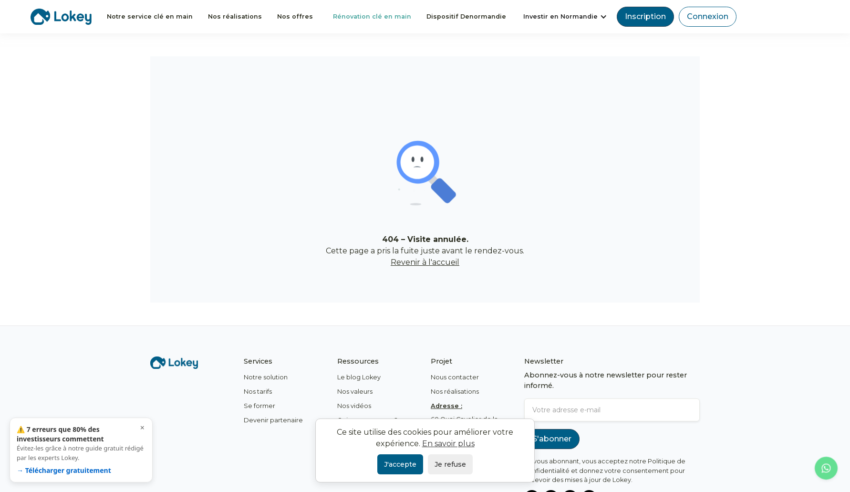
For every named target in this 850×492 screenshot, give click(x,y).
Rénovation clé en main (372, 16)
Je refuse (450, 464)
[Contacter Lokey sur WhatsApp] (826, 468)
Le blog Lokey (359, 377)
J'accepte (400, 464)
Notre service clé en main (150, 16)
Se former (259, 405)
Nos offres (295, 16)
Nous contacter (455, 377)
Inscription (645, 16)
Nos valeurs (355, 391)
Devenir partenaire (273, 420)
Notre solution (266, 377)
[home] (61, 16)
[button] (565, 16)
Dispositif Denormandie (466, 16)
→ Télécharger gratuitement (64, 470)
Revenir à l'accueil (425, 262)
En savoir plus (448, 443)
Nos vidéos (354, 405)
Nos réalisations (235, 16)
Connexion (707, 16)
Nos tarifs (258, 391)
